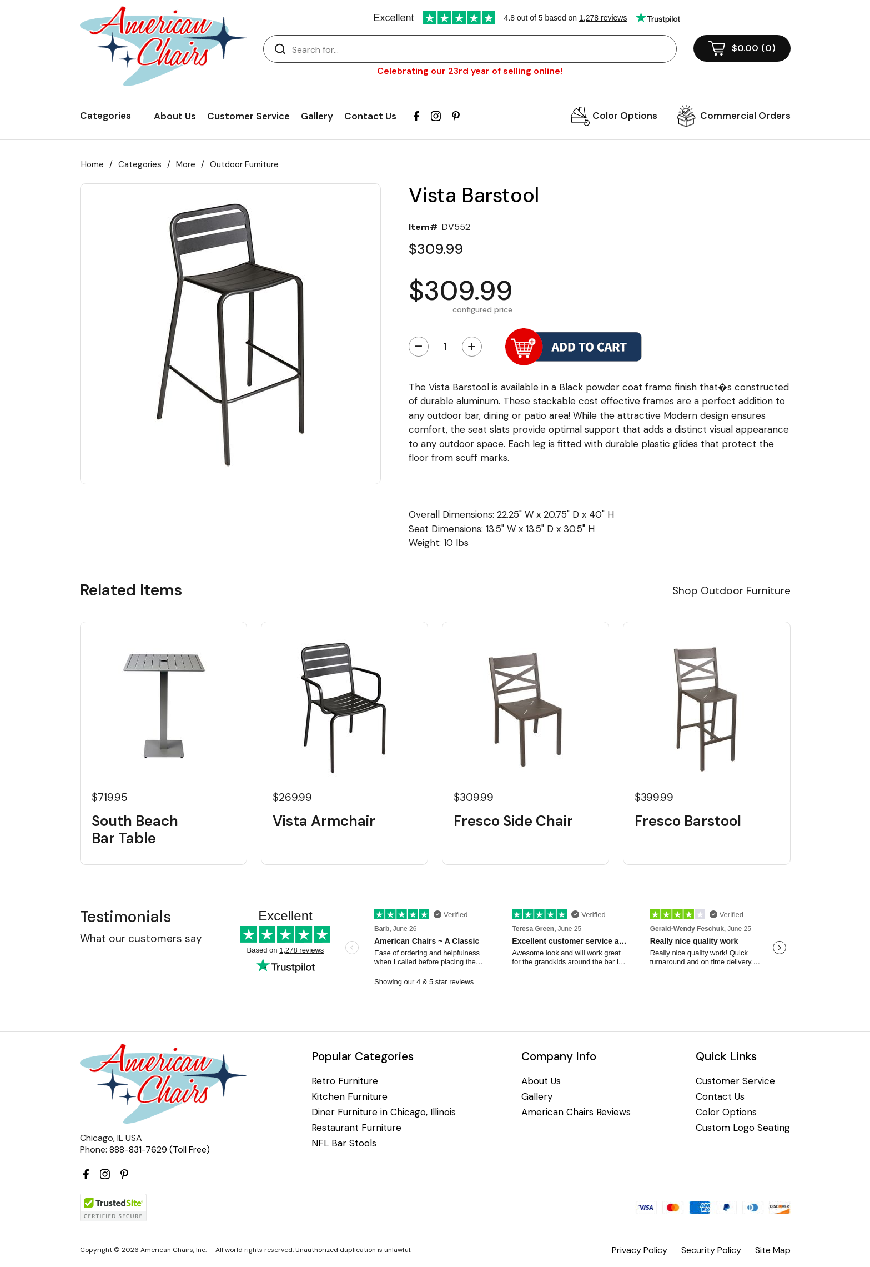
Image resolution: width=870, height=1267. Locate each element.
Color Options (624, 115)
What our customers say (141, 938)
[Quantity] (445, 347)
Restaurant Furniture (356, 1128)
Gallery (317, 116)
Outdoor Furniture (244, 164)
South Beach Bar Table (135, 830)
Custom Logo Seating (743, 1128)
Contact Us (370, 116)
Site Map (773, 1250)
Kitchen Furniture (349, 1096)
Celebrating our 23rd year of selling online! (469, 71)
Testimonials (125, 917)
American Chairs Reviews (576, 1112)
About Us (175, 116)
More (185, 164)
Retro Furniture (344, 1081)
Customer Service (248, 116)
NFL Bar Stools (343, 1143)
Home (92, 164)
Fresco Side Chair (513, 821)
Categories (140, 164)
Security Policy (711, 1250)
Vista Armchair (324, 821)
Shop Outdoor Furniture (731, 591)
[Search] (481, 49)
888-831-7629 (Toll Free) (159, 1149)
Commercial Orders (745, 115)
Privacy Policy (639, 1250)
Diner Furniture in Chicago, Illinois (383, 1112)
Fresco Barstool (688, 821)
